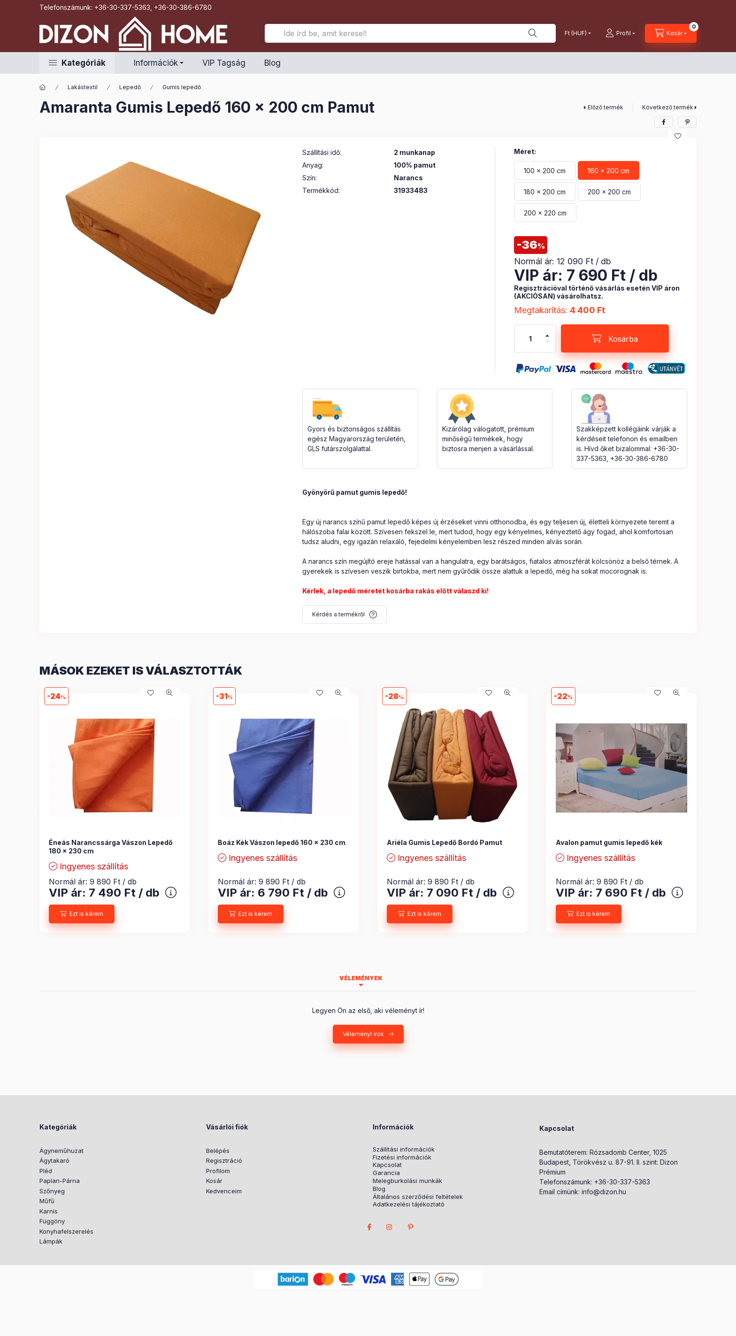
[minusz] (547, 341)
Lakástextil (83, 87)
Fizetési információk (402, 1157)
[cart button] (671, 33)
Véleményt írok (363, 1033)
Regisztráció (224, 1160)
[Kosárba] (615, 338)
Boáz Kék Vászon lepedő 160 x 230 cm (281, 842)
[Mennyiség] (530, 338)
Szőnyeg (52, 1191)
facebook (369, 1227)
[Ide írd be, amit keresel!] (410, 33)
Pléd (45, 1171)
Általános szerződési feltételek (418, 1196)
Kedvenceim (224, 1191)
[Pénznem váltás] (575, 33)
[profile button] (620, 33)
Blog (272, 63)
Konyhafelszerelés (66, 1231)
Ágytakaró (54, 1160)
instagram (389, 1227)
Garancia (386, 1172)
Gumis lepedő (181, 87)
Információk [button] (156, 63)
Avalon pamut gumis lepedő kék (609, 842)
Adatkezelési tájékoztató (409, 1204)
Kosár (214, 1180)
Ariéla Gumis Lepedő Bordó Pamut (444, 842)
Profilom (218, 1171)
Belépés (218, 1150)
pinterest (410, 1227)
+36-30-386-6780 (183, 7)
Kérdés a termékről (338, 614)
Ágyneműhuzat (61, 1150)
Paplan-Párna (59, 1180)
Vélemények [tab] (361, 978)
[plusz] (547, 335)
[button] (77, 63)
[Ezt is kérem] (82, 914)
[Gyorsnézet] (169, 693)
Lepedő (130, 87)
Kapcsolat (387, 1164)
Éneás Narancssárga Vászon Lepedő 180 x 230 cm (111, 846)
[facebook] (663, 122)
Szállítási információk (404, 1149)
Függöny (52, 1221)
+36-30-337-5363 (122, 7)
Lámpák (50, 1241)
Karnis (48, 1211)
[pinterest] (687, 122)
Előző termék (605, 107)
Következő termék (667, 107)
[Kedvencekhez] (677, 136)
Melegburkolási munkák (407, 1180)
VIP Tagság (223, 63)
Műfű (46, 1201)
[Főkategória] (42, 87)
